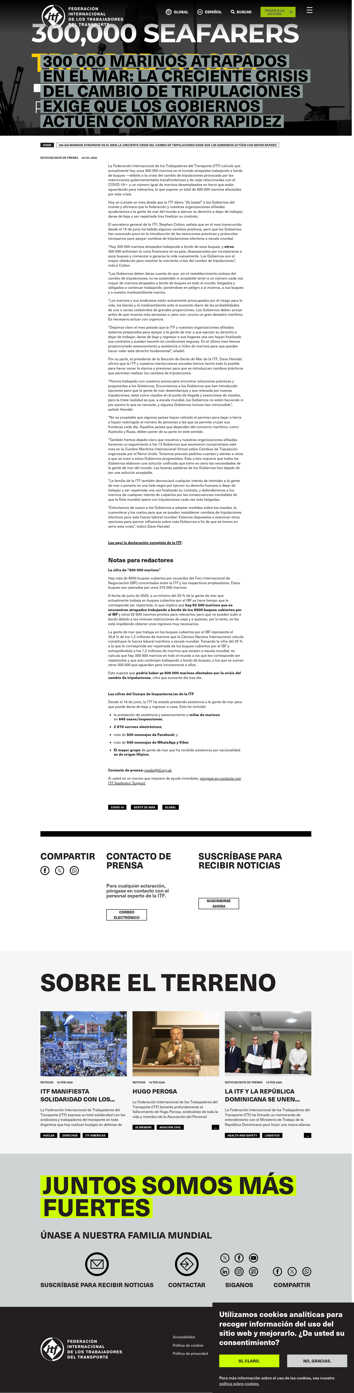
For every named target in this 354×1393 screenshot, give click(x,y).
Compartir (67, 855)
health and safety (242, 1135)
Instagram (239, 1271)
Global (170, 807)
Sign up (97, 1266)
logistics (272, 1135)
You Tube (253, 1257)
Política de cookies (188, 1345)
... (215, 1127)
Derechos (70, 1135)
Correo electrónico (127, 914)
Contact (187, 1266)
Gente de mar (144, 807)
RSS (253, 1271)
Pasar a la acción (275, 12)
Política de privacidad (190, 1353)
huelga (49, 1135)
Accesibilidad (184, 1336)
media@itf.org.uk (158, 770)
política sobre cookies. (239, 1383)
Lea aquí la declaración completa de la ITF (145, 542)
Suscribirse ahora (219, 903)
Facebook (239, 1257)
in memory (143, 1127)
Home (47, 145)
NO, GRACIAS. (317, 1361)
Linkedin (225, 1271)
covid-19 (117, 807)
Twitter (225, 1257)
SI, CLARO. (249, 1361)
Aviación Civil (170, 1127)
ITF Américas (95, 1135)
